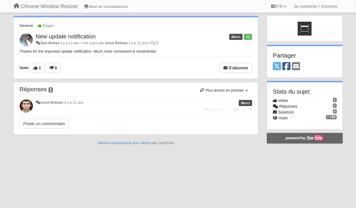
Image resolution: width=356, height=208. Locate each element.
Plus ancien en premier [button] (224, 90)
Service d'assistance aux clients (123, 143)
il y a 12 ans (73, 103)
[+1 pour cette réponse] (236, 109)
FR (278, 6)
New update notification (66, 36)
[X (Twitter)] (277, 67)
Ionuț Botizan (116, 43)
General (26, 25)
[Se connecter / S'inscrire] (315, 6)
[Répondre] (215, 109)
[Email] (296, 67)
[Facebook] (286, 67)
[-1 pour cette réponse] (250, 109)
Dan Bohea (50, 43)
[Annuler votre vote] (243, 109)
